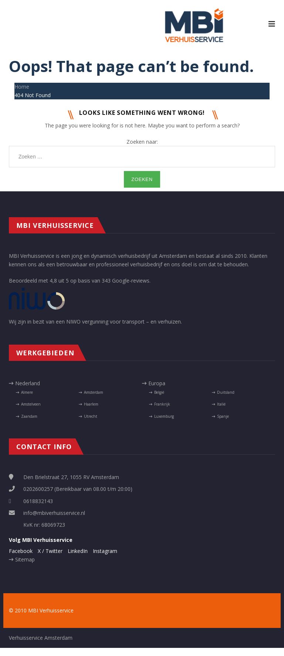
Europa (156, 383)
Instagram (105, 550)
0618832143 (38, 501)
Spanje (223, 416)
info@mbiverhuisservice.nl (54, 512)
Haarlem (91, 404)
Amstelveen (31, 404)
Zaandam (29, 416)
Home (21, 86)
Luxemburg (164, 416)
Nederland (27, 383)
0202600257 (38, 488)
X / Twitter (50, 550)
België (159, 392)
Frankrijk (162, 404)
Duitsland (225, 392)
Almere (27, 392)
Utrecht (90, 416)
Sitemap (25, 559)
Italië (221, 404)
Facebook (21, 550)
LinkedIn (78, 550)
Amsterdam (93, 392)
